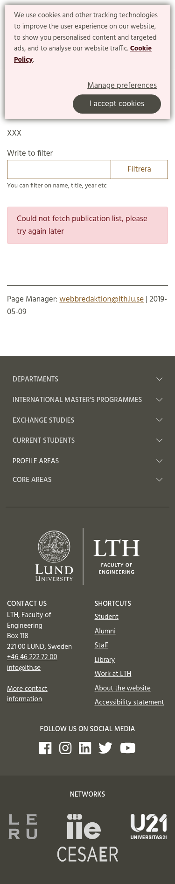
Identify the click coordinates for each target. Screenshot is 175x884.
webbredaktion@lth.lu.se (101, 299)
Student (107, 617)
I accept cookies (117, 104)
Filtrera (139, 169)
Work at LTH (113, 674)
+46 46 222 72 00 (32, 657)
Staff (101, 645)
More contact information (27, 694)
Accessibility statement (129, 702)
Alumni (105, 631)
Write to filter (87, 163)
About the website (123, 688)
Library (105, 660)
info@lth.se (24, 668)
